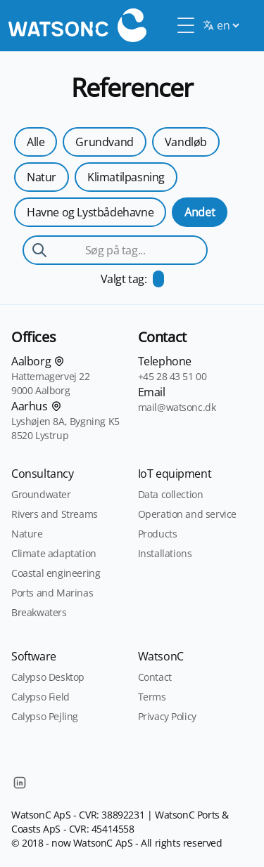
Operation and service (187, 514)
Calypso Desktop (47, 677)
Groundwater (41, 494)
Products (157, 533)
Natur (41, 177)
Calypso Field (40, 696)
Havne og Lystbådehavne (90, 212)
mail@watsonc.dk (177, 407)
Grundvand (104, 142)
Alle (35, 142)
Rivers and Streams (54, 514)
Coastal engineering (55, 573)
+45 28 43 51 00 (172, 376)
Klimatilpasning (126, 177)
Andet (199, 212)
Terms (152, 696)
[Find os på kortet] (59, 361)
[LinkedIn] (20, 783)
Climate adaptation (53, 553)
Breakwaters (39, 612)
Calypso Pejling (44, 716)
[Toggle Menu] (186, 25)
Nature (27, 533)
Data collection (170, 494)
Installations (165, 553)
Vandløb (186, 142)
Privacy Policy (167, 716)
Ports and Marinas (52, 592)
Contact (155, 677)
